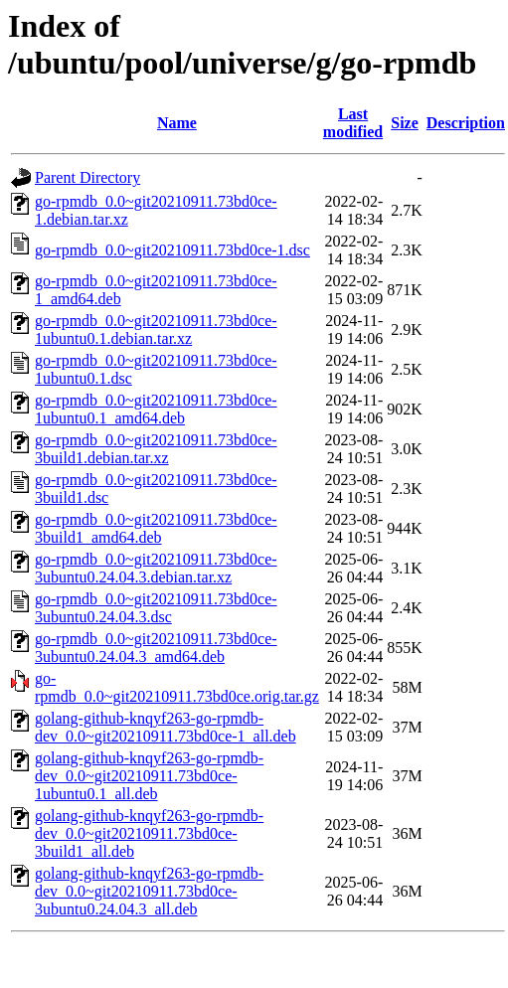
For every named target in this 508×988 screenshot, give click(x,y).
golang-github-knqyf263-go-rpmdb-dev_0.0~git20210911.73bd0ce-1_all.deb (165, 727)
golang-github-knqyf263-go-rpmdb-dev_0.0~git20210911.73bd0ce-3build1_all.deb (149, 833)
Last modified (353, 122)
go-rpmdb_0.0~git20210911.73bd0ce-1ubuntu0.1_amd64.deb (156, 409)
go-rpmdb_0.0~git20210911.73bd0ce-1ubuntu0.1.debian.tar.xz (156, 329)
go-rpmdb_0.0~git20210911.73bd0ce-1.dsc (172, 250)
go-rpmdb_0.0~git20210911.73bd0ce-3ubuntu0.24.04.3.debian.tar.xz (156, 568)
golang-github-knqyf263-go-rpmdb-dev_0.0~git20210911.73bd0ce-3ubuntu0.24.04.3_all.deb (149, 891)
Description (465, 122)
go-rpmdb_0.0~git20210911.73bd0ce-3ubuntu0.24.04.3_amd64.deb (156, 647)
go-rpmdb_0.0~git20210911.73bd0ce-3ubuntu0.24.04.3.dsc (156, 607)
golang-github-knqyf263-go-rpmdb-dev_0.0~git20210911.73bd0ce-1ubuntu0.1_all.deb (149, 775)
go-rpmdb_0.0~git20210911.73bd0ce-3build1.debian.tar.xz (156, 448)
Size (405, 122)
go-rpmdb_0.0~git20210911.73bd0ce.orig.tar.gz (177, 687)
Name (177, 122)
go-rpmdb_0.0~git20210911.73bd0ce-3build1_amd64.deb (156, 528)
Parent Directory (87, 177)
